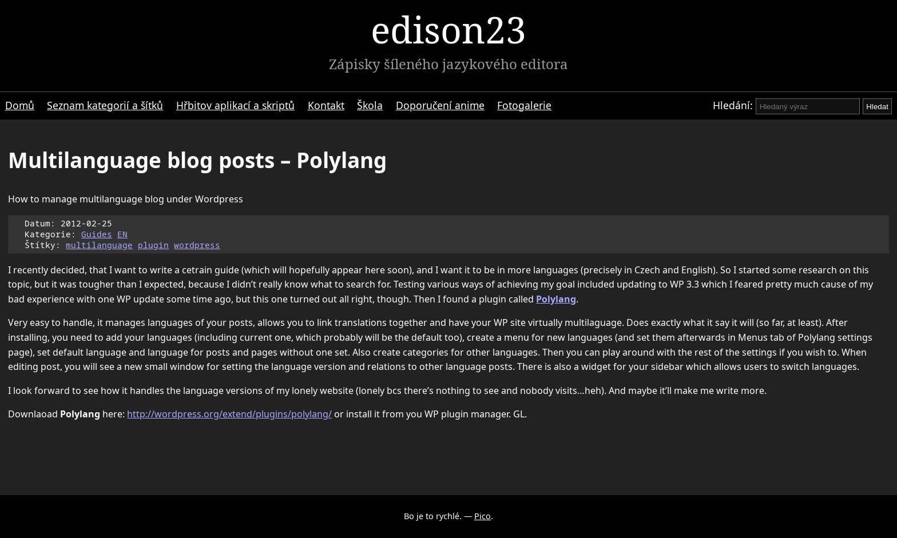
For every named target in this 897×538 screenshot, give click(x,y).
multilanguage (99, 245)
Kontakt (326, 105)
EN (122, 234)
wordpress (197, 245)
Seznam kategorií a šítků (105, 105)
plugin (153, 245)
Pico (482, 516)
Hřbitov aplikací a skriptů (235, 105)
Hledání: (733, 105)
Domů (19, 105)
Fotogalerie (524, 105)
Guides (96, 234)
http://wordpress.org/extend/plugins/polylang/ (229, 414)
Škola (370, 105)
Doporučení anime (440, 105)
